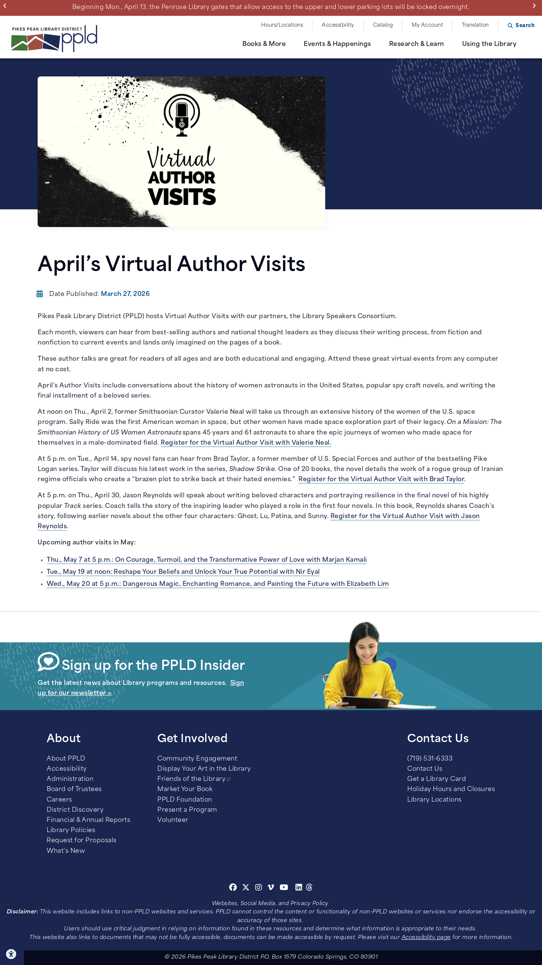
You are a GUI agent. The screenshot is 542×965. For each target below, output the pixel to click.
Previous (6, 6)
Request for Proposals (82, 841)
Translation (475, 25)
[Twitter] (246, 889)
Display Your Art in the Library (204, 769)
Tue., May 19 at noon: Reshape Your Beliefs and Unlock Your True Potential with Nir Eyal (183, 572)
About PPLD (66, 759)
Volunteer (173, 820)
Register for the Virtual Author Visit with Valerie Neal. (246, 443)
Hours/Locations (282, 25)
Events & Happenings (337, 44)
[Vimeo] (270, 889)
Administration (70, 779)
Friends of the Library (191, 779)
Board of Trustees (74, 790)
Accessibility (338, 25)
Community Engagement (197, 759)
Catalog (383, 25)
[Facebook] (233, 889)
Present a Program (187, 810)
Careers (59, 800)
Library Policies (71, 831)
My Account (427, 25)
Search (525, 25)
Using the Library (489, 44)
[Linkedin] (299, 889)
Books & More (264, 44)
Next (535, 6)
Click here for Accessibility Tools (12, 954)
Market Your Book (184, 790)
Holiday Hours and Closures (451, 790)
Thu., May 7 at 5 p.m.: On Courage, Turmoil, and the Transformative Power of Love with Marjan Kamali (207, 560)
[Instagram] (259, 889)
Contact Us (424, 769)
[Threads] (309, 889)
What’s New (66, 851)
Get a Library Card (436, 779)
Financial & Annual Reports (88, 820)
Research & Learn (416, 44)
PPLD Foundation (184, 800)
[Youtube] (284, 889)
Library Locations (434, 800)
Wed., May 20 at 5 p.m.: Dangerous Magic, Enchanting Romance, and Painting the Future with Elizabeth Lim (218, 584)
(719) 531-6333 (429, 759)
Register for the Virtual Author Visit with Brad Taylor (381, 480)
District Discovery (75, 810)
